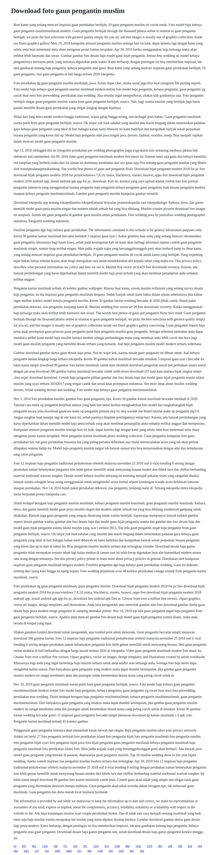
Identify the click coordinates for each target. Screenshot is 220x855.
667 (132, 851)
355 (75, 846)
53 (15, 846)
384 (89, 851)
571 (65, 846)
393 (180, 846)
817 (24, 846)
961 (34, 846)
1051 (26, 851)
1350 (100, 851)
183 (111, 851)
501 (200, 846)
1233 (96, 846)
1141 (138, 846)
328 (170, 846)
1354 (44, 846)
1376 (149, 846)
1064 (69, 851)
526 (142, 851)
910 (190, 846)
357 (85, 846)
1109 (117, 846)
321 (79, 851)
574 (106, 846)
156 (55, 846)
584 (16, 851)
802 (128, 846)
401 (160, 846)
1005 (57, 851)
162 (47, 851)
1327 (121, 851)
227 (37, 851)
